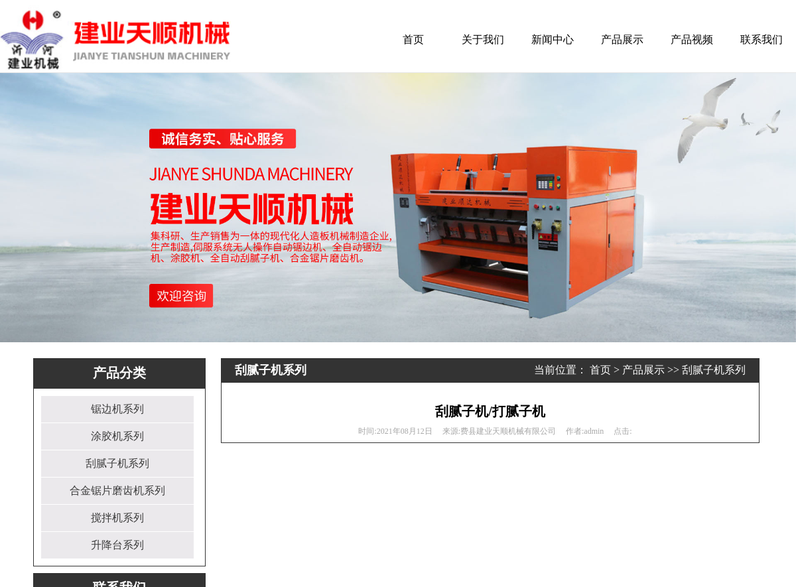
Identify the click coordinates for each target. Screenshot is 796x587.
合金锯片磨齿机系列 (117, 490)
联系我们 (761, 39)
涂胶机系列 (117, 436)
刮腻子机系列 (117, 463)
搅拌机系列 (117, 517)
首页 (413, 39)
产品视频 (692, 39)
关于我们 (483, 39)
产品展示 (622, 39)
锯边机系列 (117, 409)
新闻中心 (552, 39)
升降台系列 (117, 545)
